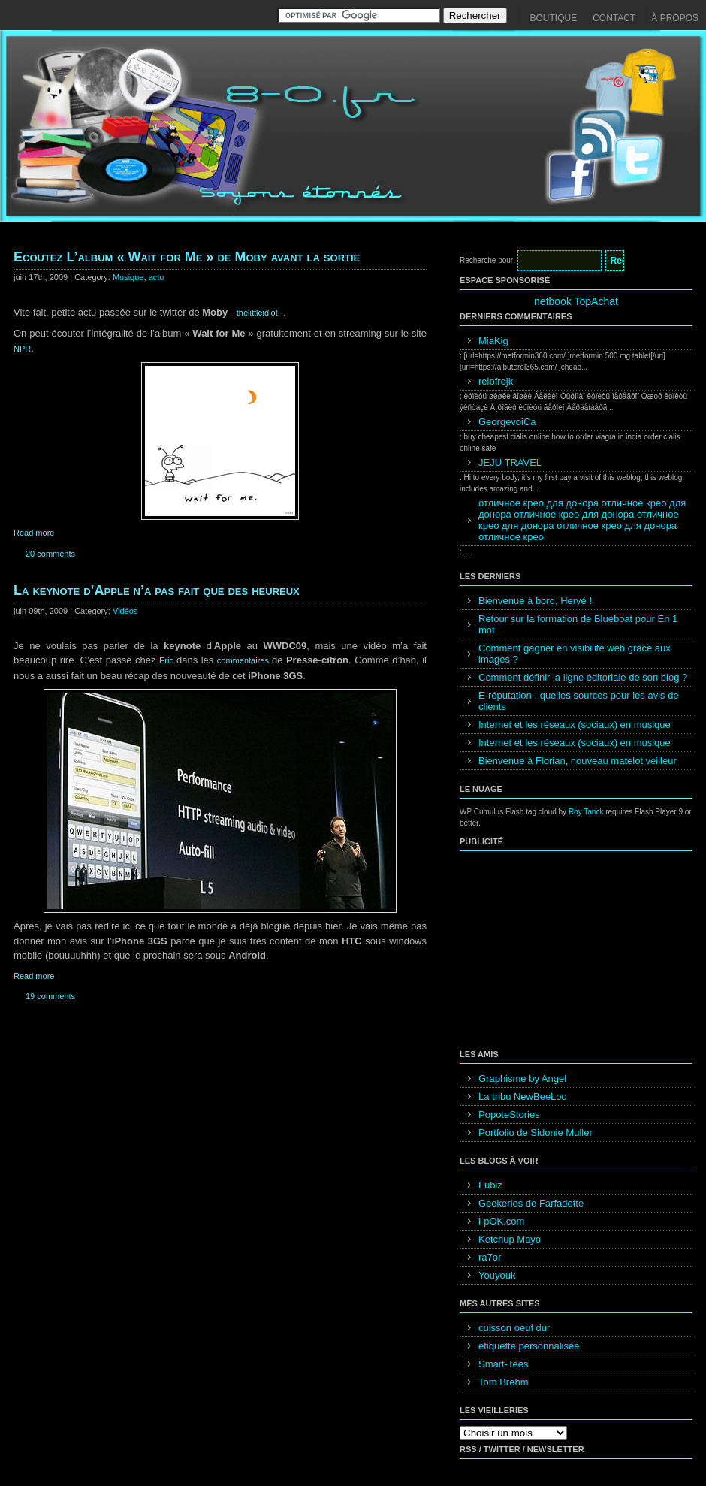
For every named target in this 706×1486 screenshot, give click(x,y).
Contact (614, 18)
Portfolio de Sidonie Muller (535, 1132)
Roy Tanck (586, 812)
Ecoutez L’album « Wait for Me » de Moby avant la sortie (187, 256)
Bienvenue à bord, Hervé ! (535, 600)
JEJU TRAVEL (510, 462)
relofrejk (495, 381)
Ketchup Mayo (509, 1239)
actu (156, 277)
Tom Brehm (503, 1382)
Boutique (554, 18)
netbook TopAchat (576, 301)
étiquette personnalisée (528, 1346)
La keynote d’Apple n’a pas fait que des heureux (157, 590)
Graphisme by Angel (522, 1078)
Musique (128, 277)
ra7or (489, 1257)
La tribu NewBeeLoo (522, 1096)
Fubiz (490, 1185)
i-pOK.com (501, 1221)
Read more (34, 532)
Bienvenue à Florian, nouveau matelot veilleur (577, 760)
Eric (167, 660)
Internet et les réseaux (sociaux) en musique (574, 724)
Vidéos (125, 610)
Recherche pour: (487, 260)
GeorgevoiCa (507, 421)
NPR (22, 348)
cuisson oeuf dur (514, 1327)
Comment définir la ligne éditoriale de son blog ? (582, 677)
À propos (674, 18)
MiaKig (493, 340)
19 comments (50, 996)
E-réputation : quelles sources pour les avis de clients (578, 701)
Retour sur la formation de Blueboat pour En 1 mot (577, 624)
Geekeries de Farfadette (531, 1203)
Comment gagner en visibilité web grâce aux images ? (574, 653)
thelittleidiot (258, 312)
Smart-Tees (503, 1364)
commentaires (244, 660)
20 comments (50, 553)
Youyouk (496, 1275)
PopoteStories (509, 1114)
